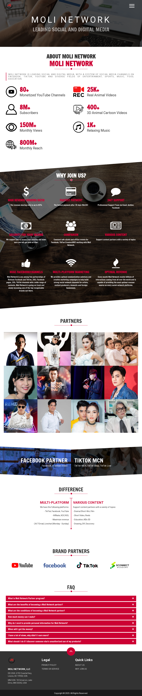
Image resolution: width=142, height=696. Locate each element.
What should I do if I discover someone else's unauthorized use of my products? (44, 641)
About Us (80, 665)
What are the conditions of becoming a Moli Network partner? (36, 610)
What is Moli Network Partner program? (26, 598)
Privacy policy (49, 665)
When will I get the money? (20, 629)
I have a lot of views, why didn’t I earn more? (28, 635)
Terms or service (50, 669)
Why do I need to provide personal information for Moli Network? (38, 623)
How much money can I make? (21, 616)
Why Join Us (81, 669)
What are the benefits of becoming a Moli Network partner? (35, 604)
